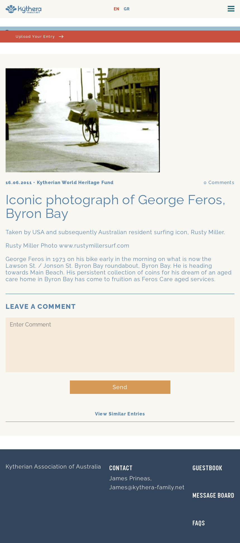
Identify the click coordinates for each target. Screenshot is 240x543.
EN (117, 9)
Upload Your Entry (39, 36)
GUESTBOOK (207, 468)
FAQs (199, 523)
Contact (121, 468)
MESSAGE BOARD (213, 496)
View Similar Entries (120, 414)
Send (120, 387)
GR (127, 9)
